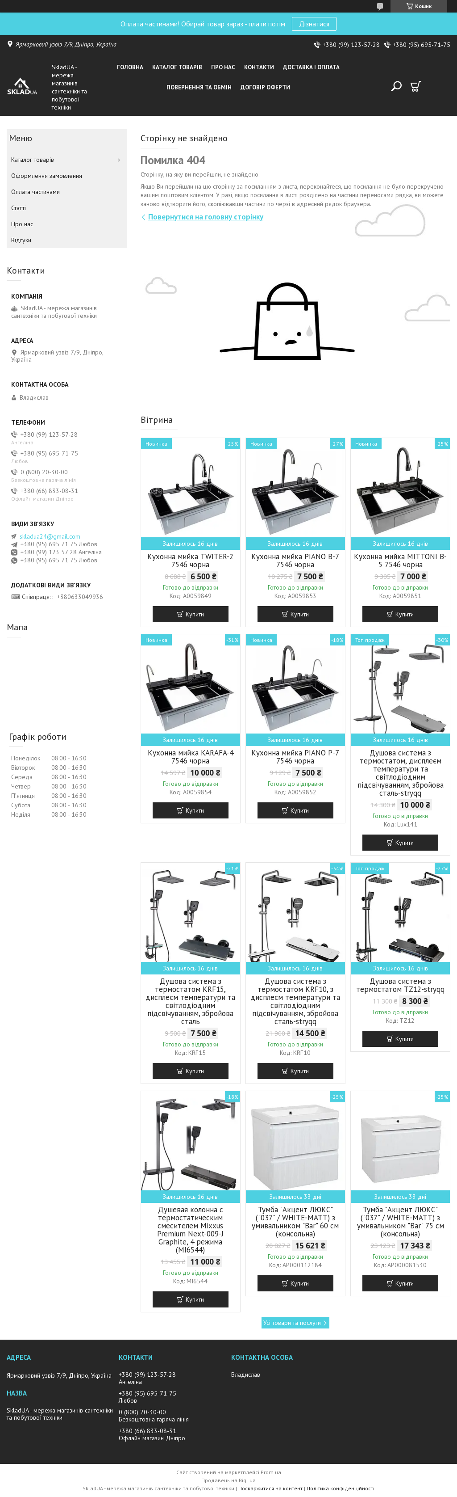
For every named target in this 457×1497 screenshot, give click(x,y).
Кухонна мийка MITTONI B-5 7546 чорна (400, 560)
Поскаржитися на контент (270, 1488)
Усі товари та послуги (292, 1323)
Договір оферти (265, 87)
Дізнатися (314, 23)
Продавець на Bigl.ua (228, 1480)
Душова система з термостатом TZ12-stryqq (400, 985)
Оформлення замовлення (46, 176)
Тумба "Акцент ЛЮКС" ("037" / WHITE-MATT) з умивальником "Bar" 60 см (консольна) (295, 1222)
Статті (18, 208)
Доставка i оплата (311, 67)
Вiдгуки (21, 240)
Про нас (223, 67)
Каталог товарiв (177, 67)
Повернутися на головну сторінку (205, 217)
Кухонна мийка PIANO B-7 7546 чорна (295, 560)
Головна (130, 67)
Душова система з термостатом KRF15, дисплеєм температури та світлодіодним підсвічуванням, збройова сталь (190, 1001)
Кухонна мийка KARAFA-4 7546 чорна (190, 757)
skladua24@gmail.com (50, 536)
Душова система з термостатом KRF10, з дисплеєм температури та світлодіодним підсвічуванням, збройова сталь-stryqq (295, 1001)
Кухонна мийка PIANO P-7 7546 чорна (295, 757)
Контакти (259, 67)
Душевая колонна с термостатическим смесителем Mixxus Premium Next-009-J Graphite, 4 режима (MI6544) (190, 1230)
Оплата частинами (35, 192)
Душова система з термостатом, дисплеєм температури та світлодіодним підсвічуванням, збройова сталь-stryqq (400, 773)
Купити (195, 614)
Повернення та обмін (199, 87)
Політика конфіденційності (340, 1488)
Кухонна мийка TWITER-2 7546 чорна (190, 560)
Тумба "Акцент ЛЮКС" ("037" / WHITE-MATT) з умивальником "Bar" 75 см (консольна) (400, 1222)
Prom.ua (271, 1472)
